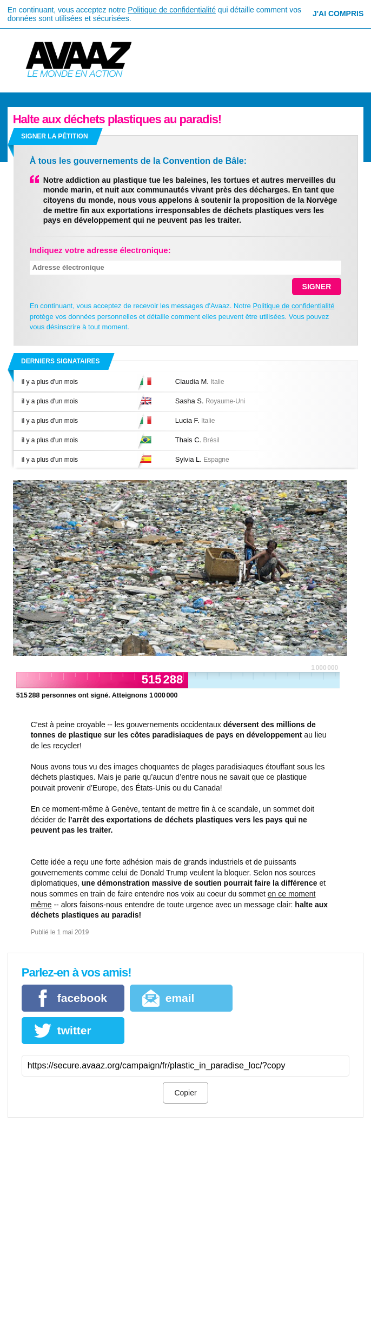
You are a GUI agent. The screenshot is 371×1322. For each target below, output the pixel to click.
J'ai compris (338, 13)
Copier (185, 1092)
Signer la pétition (54, 136)
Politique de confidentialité (172, 9)
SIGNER (317, 286)
